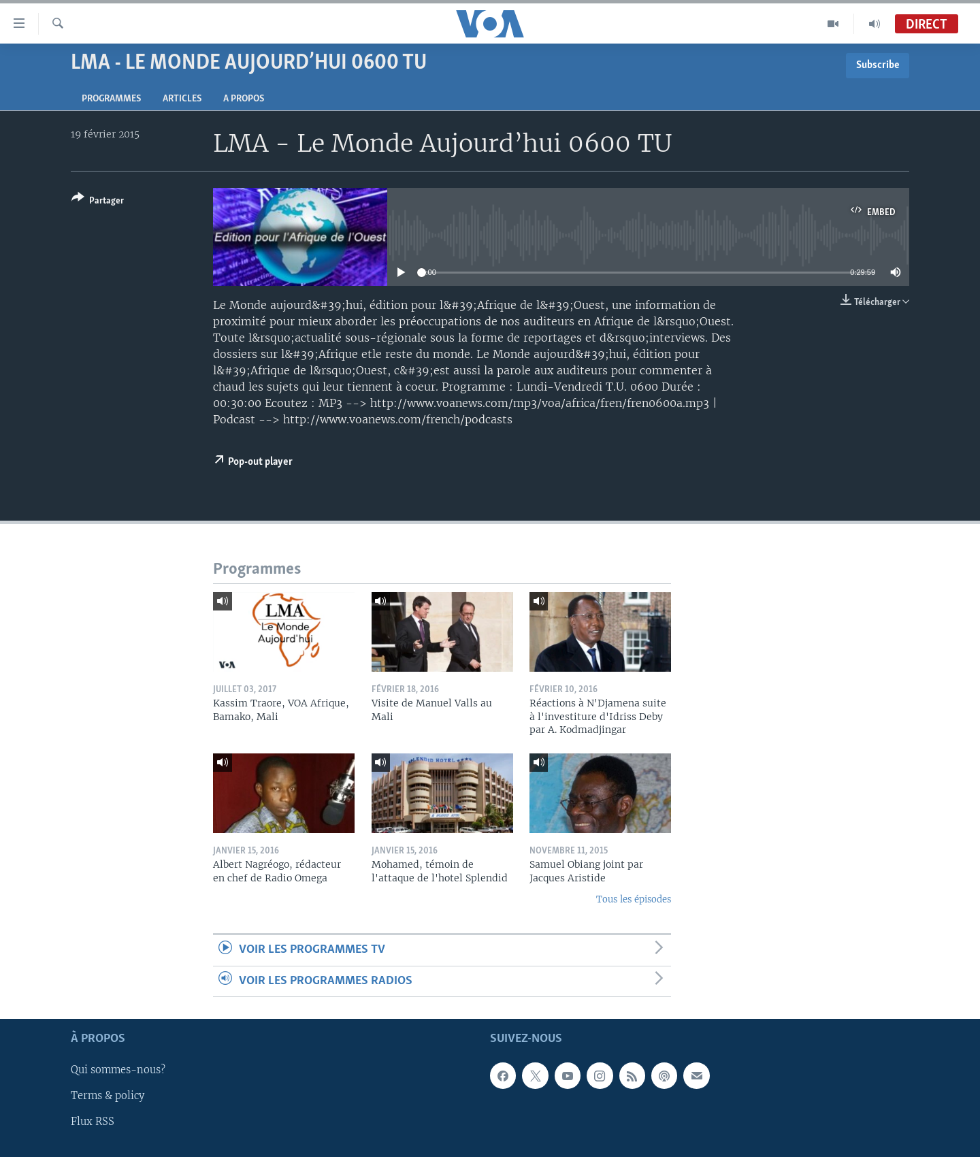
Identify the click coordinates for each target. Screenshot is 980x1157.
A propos (243, 99)
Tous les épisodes (633, 899)
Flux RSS (92, 1122)
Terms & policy (107, 1096)
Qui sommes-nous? (118, 1070)
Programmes (111, 99)
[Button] (97, 202)
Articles (182, 99)
